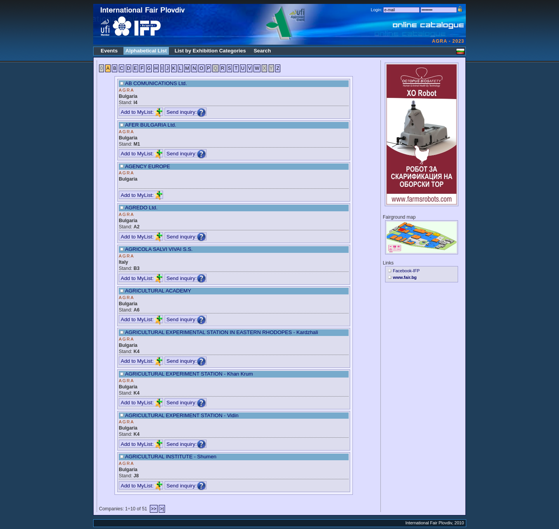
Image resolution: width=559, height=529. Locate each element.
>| (162, 509)
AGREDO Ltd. (141, 208)
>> (153, 509)
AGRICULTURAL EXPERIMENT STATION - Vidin (181, 415)
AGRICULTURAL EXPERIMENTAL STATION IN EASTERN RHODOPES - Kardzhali (221, 332)
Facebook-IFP (406, 270)
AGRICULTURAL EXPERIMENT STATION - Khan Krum (189, 374)
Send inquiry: (186, 112)
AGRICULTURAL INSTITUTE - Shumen (171, 456)
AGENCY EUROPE (147, 166)
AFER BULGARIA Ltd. (150, 125)
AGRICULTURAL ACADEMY (158, 291)
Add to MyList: (142, 112)
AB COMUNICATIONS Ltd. (156, 83)
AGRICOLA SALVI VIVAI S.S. (159, 249)
